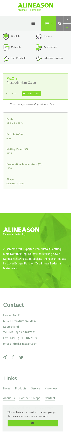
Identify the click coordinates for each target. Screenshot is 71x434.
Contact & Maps (29, 398)
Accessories (50, 47)
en (67, 27)
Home (6, 389)
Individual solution (53, 58)
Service (35, 389)
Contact (50, 398)
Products (20, 389)
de (67, 19)
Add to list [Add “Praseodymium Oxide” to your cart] (33, 93)
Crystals (15, 36)
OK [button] (32, 423)
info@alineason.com (24, 344)
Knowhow (51, 389)
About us (9, 398)
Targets (47, 36)
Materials (16, 47)
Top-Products (18, 58)
